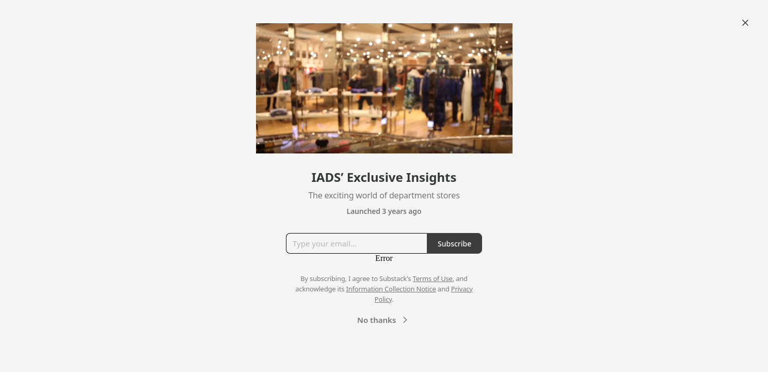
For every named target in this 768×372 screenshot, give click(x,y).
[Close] (745, 22)
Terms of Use (433, 278)
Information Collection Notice (391, 288)
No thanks (383, 320)
